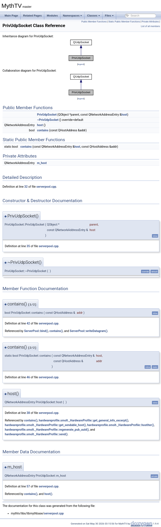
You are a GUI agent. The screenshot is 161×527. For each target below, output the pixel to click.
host (124, 114)
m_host (42, 163)
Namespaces (72, 15)
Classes (93, 15)
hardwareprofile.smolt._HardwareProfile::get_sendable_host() (45, 425)
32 (26, 186)
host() (48, 494)
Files (109, 15)
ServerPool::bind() (36, 331)
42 (28, 323)
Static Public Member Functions (124, 21)
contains (42, 130)
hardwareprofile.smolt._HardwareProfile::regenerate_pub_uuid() (47, 429)
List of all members (150, 26)
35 (28, 246)
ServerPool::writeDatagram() (89, 331)
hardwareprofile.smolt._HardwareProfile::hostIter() (120, 425)
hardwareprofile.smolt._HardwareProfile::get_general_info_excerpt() (83, 420)
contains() (56, 331)
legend (81, 64)
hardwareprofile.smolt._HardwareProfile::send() (36, 434)
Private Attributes (150, 21)
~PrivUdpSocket (47, 119)
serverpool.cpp (46, 186)
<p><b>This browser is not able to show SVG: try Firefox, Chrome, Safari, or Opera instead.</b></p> (81, 50)
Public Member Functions (94, 21)
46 (28, 377)
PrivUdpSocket (47, 114)
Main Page (11, 15)
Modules (52, 15)
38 (28, 413)
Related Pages (32, 15)
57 (28, 486)
